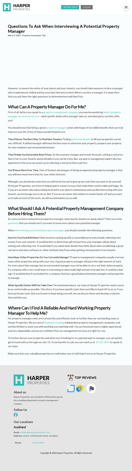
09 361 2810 (103, 342)
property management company (60, 112)
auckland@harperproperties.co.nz (35, 432)
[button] (126, 7)
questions (13, 223)
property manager (56, 127)
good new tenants (80, 139)
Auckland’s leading (54, 322)
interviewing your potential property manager (39, 230)
